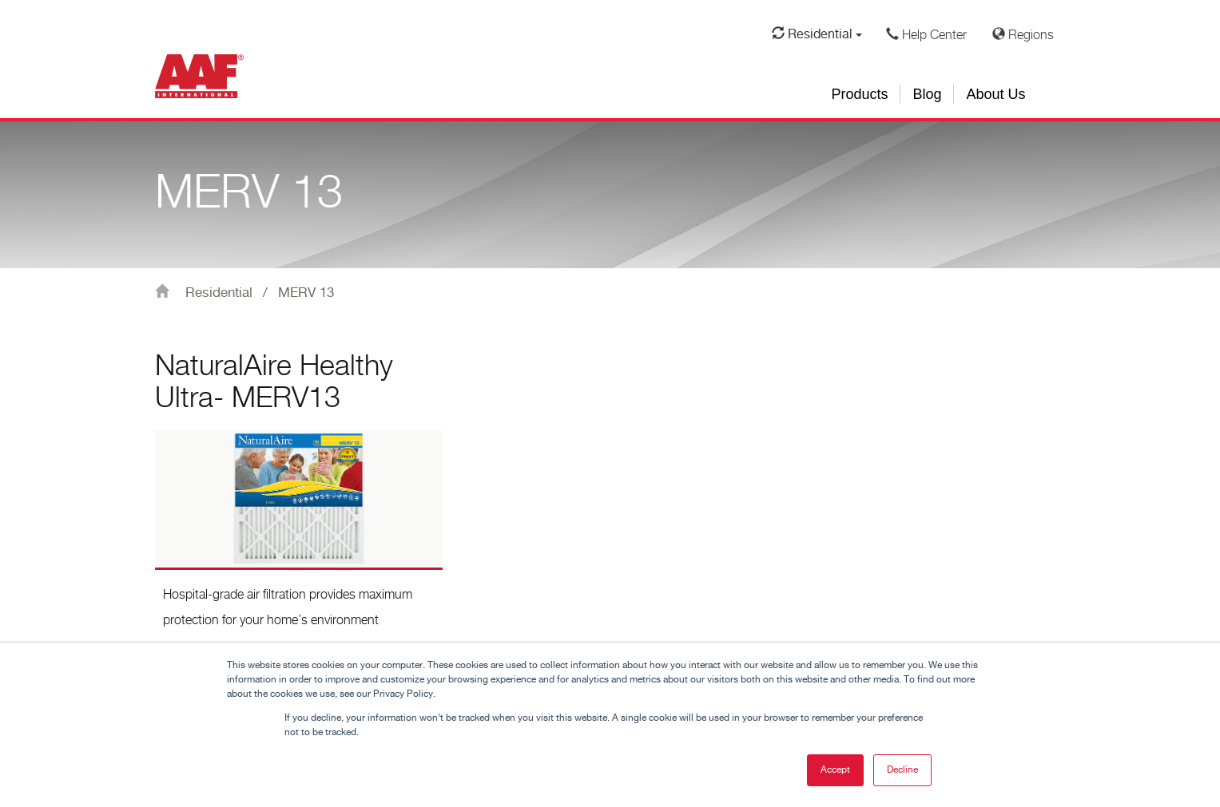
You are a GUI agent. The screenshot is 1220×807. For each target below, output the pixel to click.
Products (859, 94)
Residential (817, 34)
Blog (926, 94)
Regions (1023, 35)
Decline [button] (902, 770)
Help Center (926, 35)
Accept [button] (835, 770)
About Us (995, 94)
